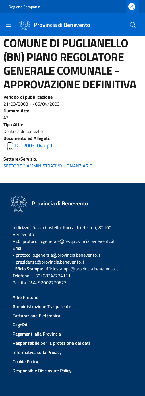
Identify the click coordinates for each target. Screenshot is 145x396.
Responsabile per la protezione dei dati (51, 343)
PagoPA (20, 324)
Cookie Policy (25, 361)
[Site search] (132, 24)
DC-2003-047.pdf (34, 145)
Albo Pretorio (25, 297)
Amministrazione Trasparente (42, 306)
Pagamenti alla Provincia (37, 333)
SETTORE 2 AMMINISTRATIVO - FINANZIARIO (48, 165)
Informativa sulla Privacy (37, 352)
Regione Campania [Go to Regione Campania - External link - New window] (24, 7)
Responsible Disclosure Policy (42, 370)
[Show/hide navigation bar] (8, 24)
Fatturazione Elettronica (36, 315)
